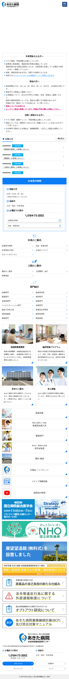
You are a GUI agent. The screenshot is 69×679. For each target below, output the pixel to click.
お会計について (51, 250)
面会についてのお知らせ (15, 106)
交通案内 (56, 663)
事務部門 (17, 318)
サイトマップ (23, 669)
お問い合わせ (23, 663)
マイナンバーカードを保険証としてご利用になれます (33, 75)
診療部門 (17, 292)
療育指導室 (51, 314)
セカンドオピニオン (17, 254)
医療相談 (17, 276)
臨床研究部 (51, 292)
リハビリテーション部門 (17, 305)
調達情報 (51, 318)
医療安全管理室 (51, 310)
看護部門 (17, 297)
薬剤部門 (51, 297)
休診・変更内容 (34, 226)
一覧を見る (61, 138)
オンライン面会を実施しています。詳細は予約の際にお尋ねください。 (33, 109)
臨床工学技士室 (17, 310)
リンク (57, 669)
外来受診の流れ (17, 250)
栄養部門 (51, 305)
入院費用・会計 (51, 271)
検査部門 (51, 301)
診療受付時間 (34, 220)
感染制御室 (17, 314)
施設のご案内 (17, 271)
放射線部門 (17, 301)
